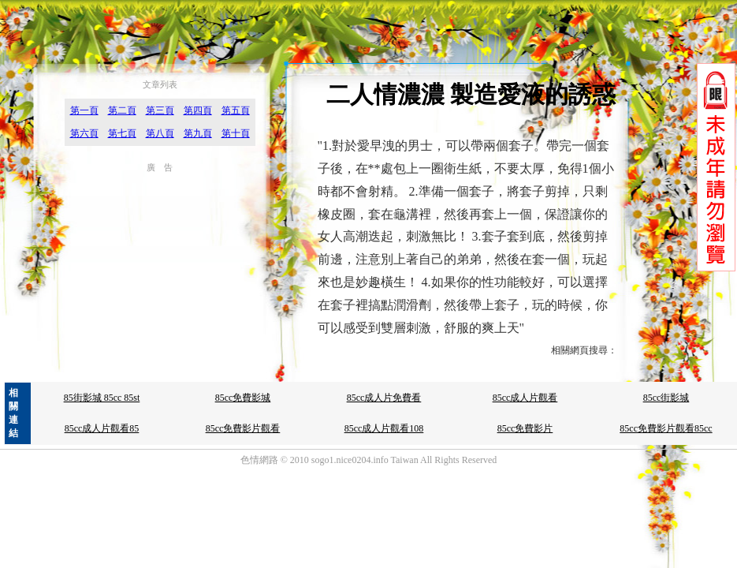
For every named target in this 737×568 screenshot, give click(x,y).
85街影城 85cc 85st (102, 397)
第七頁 (122, 133)
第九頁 (198, 133)
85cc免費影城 (243, 397)
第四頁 (198, 110)
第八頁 (160, 133)
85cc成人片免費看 (384, 397)
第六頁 (84, 133)
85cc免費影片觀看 (243, 428)
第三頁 (160, 110)
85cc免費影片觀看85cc (666, 428)
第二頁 (122, 110)
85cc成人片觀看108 (384, 428)
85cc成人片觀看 (525, 397)
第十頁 (235, 133)
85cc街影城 (666, 397)
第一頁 (84, 110)
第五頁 (235, 110)
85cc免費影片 (525, 428)
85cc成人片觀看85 (102, 428)
